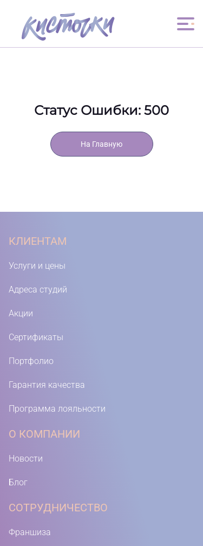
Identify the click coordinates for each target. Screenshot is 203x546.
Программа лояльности (57, 409)
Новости (26, 458)
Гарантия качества (47, 385)
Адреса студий (38, 289)
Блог (18, 482)
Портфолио (31, 361)
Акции (21, 313)
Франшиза (30, 532)
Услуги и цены (37, 266)
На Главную (101, 144)
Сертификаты (36, 337)
